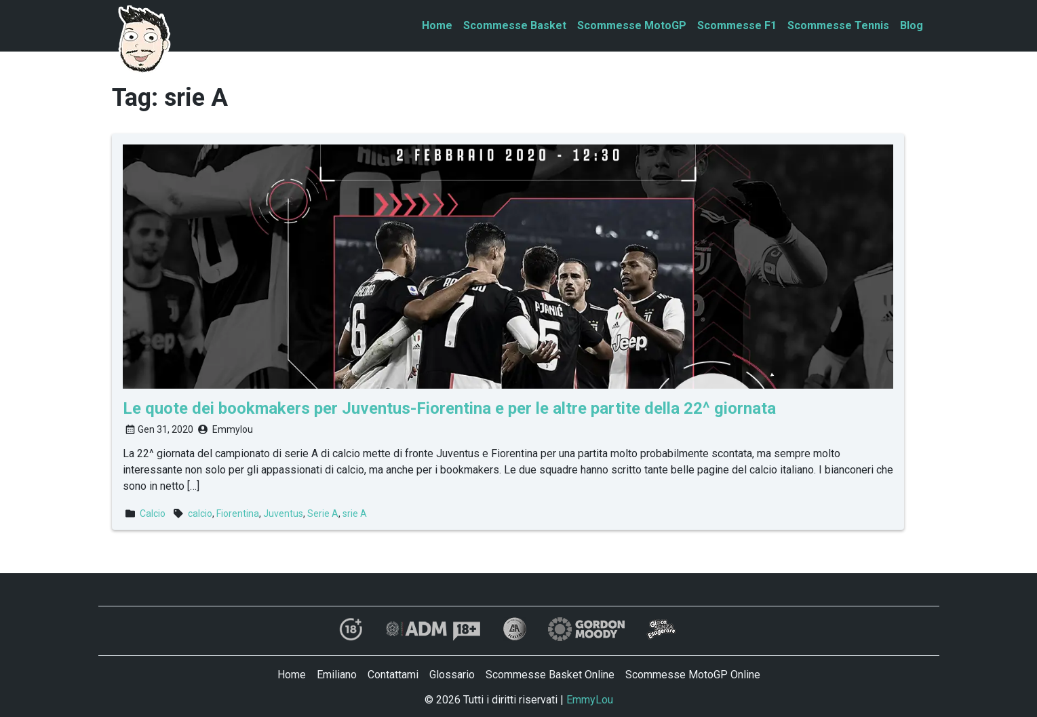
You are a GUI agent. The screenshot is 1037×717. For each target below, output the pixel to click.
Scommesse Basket (514, 25)
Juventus (283, 513)
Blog (911, 25)
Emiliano (337, 674)
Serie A (322, 513)
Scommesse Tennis (838, 25)
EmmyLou (589, 699)
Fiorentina (237, 513)
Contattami (393, 674)
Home (437, 25)
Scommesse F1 (737, 25)
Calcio (152, 513)
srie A (355, 513)
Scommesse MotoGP (631, 25)
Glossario (452, 674)
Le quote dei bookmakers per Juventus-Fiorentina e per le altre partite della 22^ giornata (449, 408)
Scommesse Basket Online (550, 674)
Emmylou (232, 429)
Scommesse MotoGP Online (692, 674)
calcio (200, 513)
